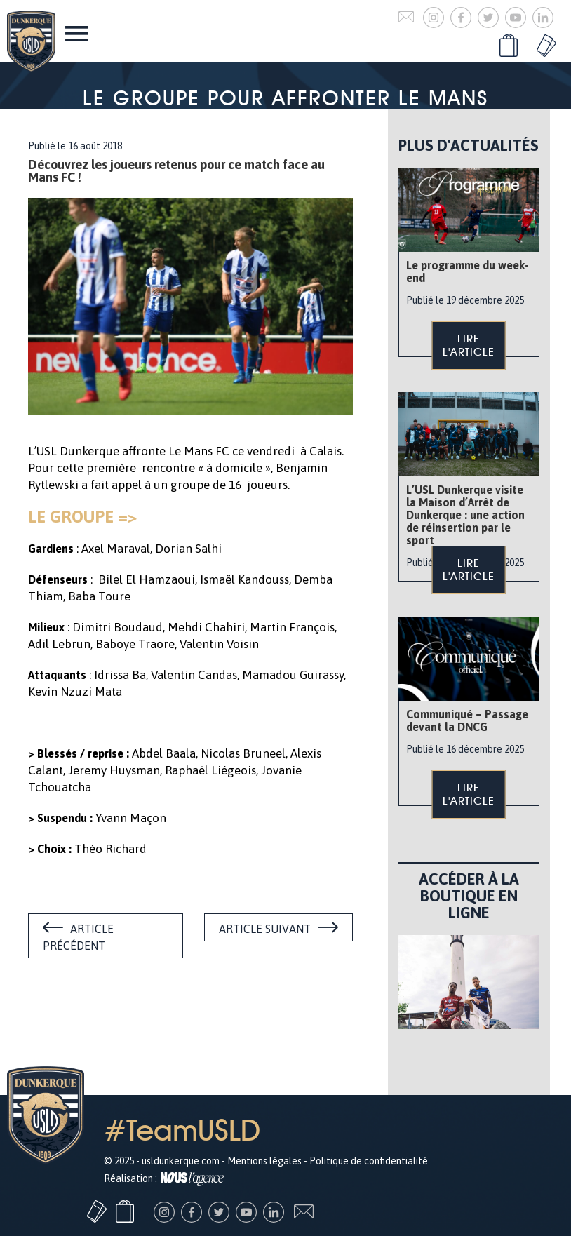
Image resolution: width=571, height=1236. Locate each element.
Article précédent (78, 937)
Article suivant (265, 928)
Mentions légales (264, 1161)
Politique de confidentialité (368, 1161)
